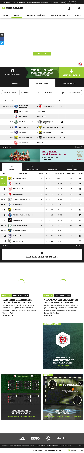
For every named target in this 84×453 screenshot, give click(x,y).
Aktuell (15, 83)
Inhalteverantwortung (52, 445)
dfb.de (13, 2)
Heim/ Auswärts (32, 167)
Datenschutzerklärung (15, 445)
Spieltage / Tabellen (42, 83)
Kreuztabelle (72, 167)
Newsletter (62, 2)
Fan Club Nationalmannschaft (35, 2)
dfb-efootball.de (21, 2)
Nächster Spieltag (76, 93)
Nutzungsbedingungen (29, 445)
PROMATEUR (6, 2)
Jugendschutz (41, 445)
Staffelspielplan (69, 83)
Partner (46, 2)
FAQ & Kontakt (54, 2)
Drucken (78, 147)
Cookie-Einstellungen (65, 445)
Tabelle (42, 53)
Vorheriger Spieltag (8, 93)
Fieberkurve (52, 167)
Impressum (5, 445)
